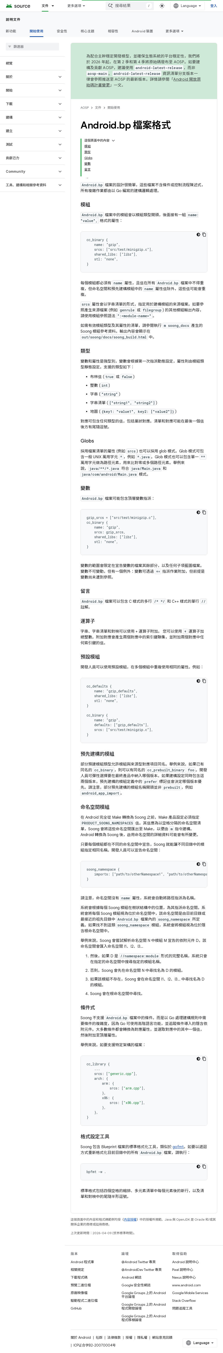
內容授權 (130, 1219)
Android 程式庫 (82, 1262)
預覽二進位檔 (81, 1285)
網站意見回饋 (162, 1337)
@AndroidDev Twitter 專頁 (142, 1269)
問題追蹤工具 (182, 1308)
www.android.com (186, 1285)
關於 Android (81, 1337)
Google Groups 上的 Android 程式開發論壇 (144, 1306)
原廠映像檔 (79, 1293)
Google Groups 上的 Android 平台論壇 (144, 1295)
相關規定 (77, 1269)
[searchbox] (32, 46)
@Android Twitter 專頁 (139, 1262)
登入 (213, 6)
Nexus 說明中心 (184, 1277)
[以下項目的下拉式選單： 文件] (54, 6)
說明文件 (13, 19)
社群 (99, 1337)
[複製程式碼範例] (204, 234)
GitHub (76, 1308)
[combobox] (130, 5)
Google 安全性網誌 (136, 1285)
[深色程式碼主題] (198, 234)
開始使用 (114, 108)
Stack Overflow (184, 1300)
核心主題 (88, 31)
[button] (28, 77)
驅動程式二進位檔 (84, 1300)
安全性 (62, 31)
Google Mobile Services (190, 1293)
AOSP (85, 108)
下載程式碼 (79, 1277)
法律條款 (114, 1337)
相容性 (113, 31)
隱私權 (142, 1337)
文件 (98, 108)
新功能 (11, 31)
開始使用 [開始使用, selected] (36, 31)
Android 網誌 (132, 1277)
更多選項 (172, 31)
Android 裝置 (142, 31)
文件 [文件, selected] (45, 6)
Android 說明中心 (185, 1262)
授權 (129, 1337)
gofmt (178, 1147)
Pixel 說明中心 (182, 1269)
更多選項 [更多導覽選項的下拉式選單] (74, 6)
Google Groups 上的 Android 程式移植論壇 (144, 1318)
